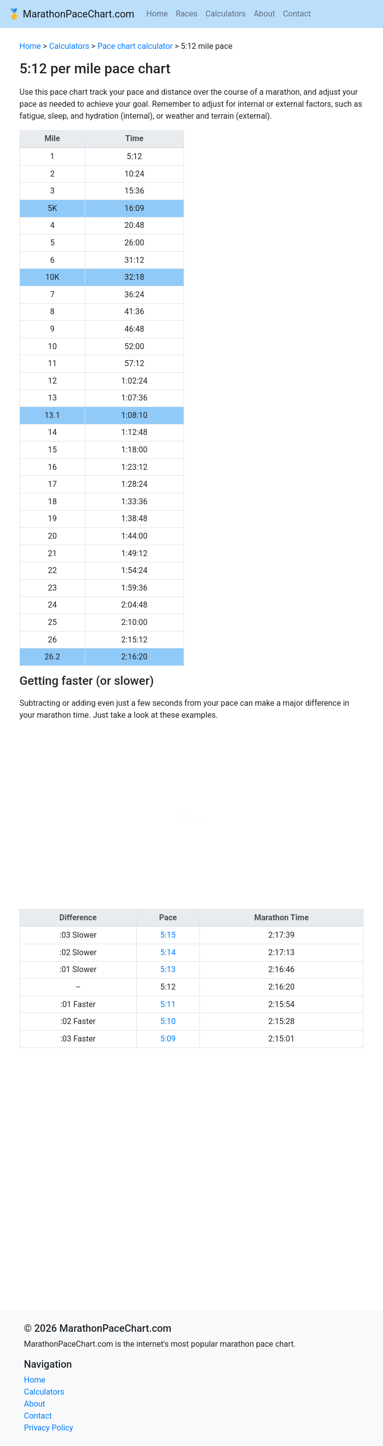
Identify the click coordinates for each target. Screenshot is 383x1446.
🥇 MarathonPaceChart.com (71, 14)
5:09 (168, 1038)
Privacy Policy (48, 1428)
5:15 (168, 935)
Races (186, 13)
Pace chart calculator (135, 46)
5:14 (168, 952)
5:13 (168, 969)
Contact (297, 13)
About (264, 13)
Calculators (225, 13)
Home (157, 13)
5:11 (168, 1004)
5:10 (168, 1021)
